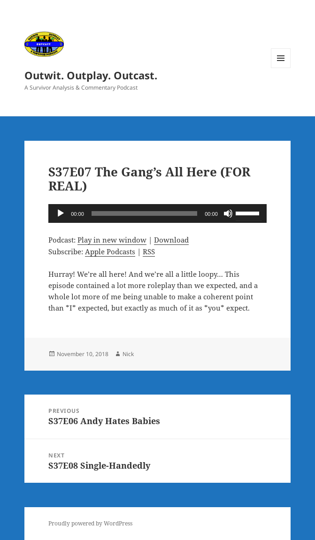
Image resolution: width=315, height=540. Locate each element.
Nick (128, 354)
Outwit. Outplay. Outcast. (90, 75)
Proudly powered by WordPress (90, 523)
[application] (157, 213)
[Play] (60, 213)
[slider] (144, 213)
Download (171, 239)
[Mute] (228, 213)
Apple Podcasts (110, 251)
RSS (149, 251)
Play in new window (111, 239)
